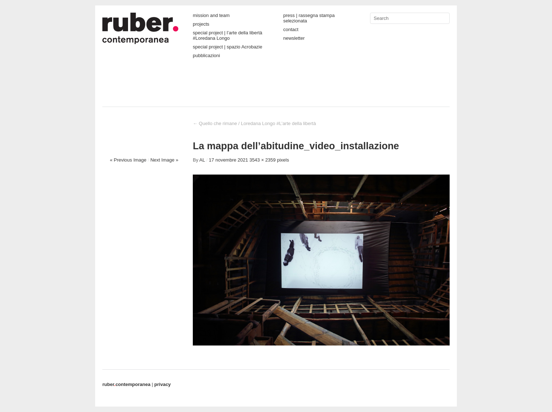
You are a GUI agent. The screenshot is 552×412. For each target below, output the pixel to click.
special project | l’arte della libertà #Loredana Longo (227, 35)
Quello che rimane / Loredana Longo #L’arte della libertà (254, 123)
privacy (162, 384)
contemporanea (126, 384)
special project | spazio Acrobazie (227, 47)
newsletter (294, 38)
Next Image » (164, 160)
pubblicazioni (206, 55)
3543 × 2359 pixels (269, 160)
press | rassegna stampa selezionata (309, 18)
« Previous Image (128, 160)
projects (201, 24)
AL (202, 160)
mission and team (211, 15)
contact (290, 29)
